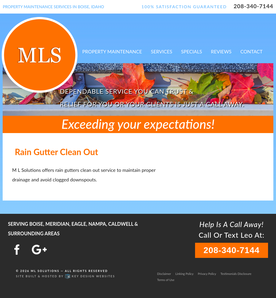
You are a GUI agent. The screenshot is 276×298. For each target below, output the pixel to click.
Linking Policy (184, 273)
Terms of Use (165, 280)
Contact (251, 51)
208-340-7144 (253, 6)
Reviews (221, 51)
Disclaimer (164, 273)
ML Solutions (45, 271)
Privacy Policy (207, 273)
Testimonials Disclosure (236, 273)
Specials (191, 51)
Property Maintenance (112, 51)
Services (161, 51)
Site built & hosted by (65, 276)
